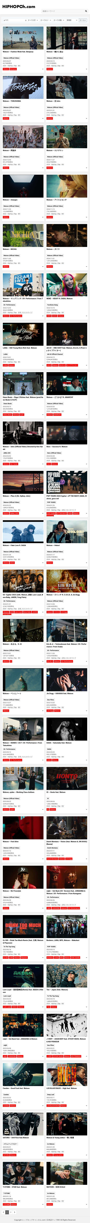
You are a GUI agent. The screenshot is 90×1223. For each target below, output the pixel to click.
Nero (48, 464)
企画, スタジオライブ (25, 312)
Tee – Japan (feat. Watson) (57, 990)
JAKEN (34, 612)
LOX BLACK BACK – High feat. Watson (62, 1088)
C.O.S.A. (56, 612)
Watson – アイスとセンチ (57, 200)
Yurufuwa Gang (52, 305)
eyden (12, 809)
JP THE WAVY (61, 513)
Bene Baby (27, 612)
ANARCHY (57, 415)
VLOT (22, 415)
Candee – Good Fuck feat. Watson (16, 1088)
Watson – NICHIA (10, 249)
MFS (61, 957)
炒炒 (11, 612)
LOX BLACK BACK (53, 1106)
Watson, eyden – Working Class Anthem (18, 792)
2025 (4, 66)
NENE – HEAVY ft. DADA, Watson (60, 298)
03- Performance (9, 305)
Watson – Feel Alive (10, 842)
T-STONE (7, 1193)
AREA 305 (7, 453)
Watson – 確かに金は (55, 52)
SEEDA (14, 1007)
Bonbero (50, 957)
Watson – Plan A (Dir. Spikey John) (16, 496)
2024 (4, 164)
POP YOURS (51, 502)
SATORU (6, 1155)
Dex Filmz (50, 700)
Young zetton (58, 1155)
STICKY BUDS (58, 1056)
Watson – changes (10, 200)
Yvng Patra (7, 615)
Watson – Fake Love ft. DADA (14, 545)
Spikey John (14, 513)
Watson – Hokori (53, 545)
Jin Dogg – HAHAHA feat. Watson (60, 693)
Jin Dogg (64, 612)
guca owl (50, 516)
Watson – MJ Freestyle (12, 891)
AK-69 (49, 365)
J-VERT (49, 1056)
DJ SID (5, 957)
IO (11, 661)
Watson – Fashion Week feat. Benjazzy (18, 52)
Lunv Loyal (18, 612)
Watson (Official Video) (11, 58)
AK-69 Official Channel (55, 354)
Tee (48, 1007)
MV (19, 66)
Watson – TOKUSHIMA (12, 101)
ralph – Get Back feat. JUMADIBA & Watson (20, 1039)
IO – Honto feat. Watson (56, 792)
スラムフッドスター (10, 1144)
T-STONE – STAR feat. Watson (15, 1187)
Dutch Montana (52, 848)
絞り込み (83, 20)
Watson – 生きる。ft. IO (12, 644)
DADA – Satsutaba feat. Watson (59, 743)
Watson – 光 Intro (53, 101)
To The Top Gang (9, 946)
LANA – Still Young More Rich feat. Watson (20, 348)
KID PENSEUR (76, 1056)
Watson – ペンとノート (12, 693)
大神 (11, 957)
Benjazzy (13, 69)
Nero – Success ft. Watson (57, 447)
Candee (6, 1094)
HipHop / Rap (12, 66)
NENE (49, 316)
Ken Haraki (14, 464)
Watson (6, 69)
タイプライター (72, 365)
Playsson (24, 957)
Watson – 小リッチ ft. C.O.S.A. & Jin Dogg (63, 595)
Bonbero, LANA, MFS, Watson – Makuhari (63, 940)
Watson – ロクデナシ (55, 150)
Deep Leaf (50, 1094)
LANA (6, 354)
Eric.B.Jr (62, 365)
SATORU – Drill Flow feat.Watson (16, 1138)
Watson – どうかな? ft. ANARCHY (60, 397)
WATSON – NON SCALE (56, 1187)
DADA (55, 316)
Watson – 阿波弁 (9, 150)
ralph (49, 908)
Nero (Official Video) (54, 453)
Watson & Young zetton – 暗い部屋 (60, 1138)
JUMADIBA (56, 908)
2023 (48, 609)
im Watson (50, 1144)
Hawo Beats (8, 403)
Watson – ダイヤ (53, 249)
